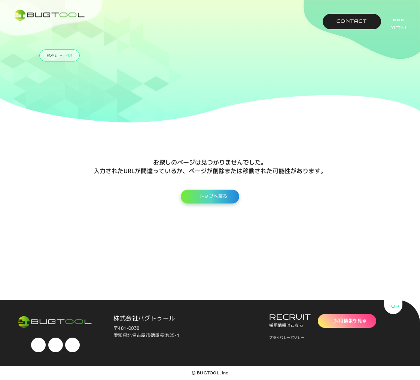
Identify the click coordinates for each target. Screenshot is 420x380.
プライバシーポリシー (286, 337)
